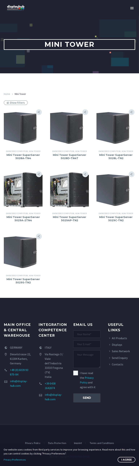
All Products (119, 338)
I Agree (126, 459)
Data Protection (57, 443)
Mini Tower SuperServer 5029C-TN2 (115, 218)
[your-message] (86, 359)
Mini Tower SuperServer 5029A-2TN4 (23, 218)
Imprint (78, 443)
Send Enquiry (120, 358)
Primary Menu (132, 8)
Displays (117, 344)
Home (7, 94)
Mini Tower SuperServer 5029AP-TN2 (69, 218)
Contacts (117, 364)
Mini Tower (35, 151)
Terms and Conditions (102, 443)
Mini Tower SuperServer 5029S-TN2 (23, 281)
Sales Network (121, 351)
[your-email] (86, 344)
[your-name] (86, 334)
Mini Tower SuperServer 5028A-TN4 (23, 156)
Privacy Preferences (15, 459)
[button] (39, 112)
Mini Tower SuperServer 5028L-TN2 (115, 156)
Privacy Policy (32, 443)
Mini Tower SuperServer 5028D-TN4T (69, 156)
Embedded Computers (17, 151)
